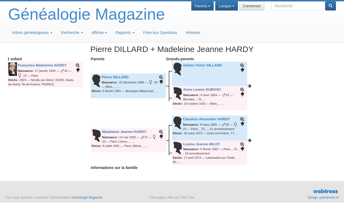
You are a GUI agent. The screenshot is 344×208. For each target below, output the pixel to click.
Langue (226, 6)
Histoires (193, 32)
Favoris (202, 6)
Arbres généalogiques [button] (32, 32)
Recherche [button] (72, 32)
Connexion (252, 6)
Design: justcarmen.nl (323, 197)
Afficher (99, 32)
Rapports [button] (125, 32)
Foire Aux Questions (160, 32)
